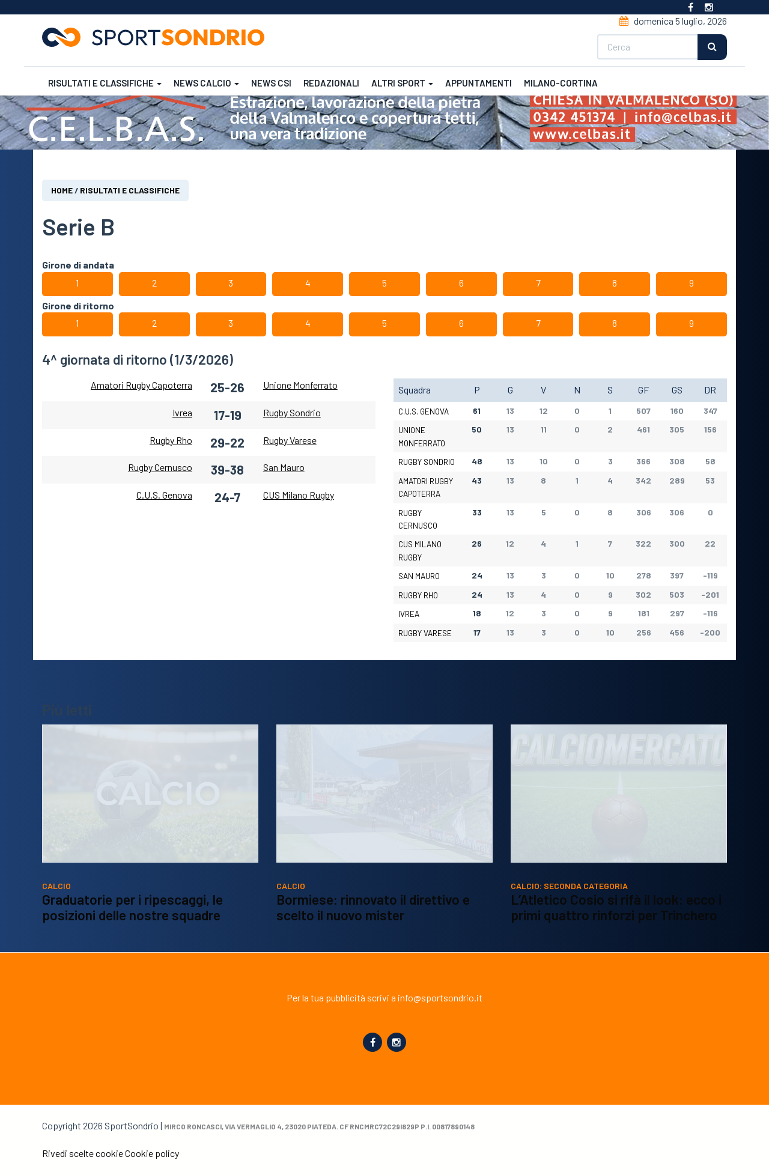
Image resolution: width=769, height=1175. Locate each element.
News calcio (206, 82)
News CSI (271, 82)
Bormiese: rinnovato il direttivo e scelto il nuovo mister (373, 924)
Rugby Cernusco (160, 467)
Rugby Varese (290, 440)
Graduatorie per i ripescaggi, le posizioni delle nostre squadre (132, 924)
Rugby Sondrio (292, 412)
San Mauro (284, 467)
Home (62, 190)
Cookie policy (152, 1153)
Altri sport (402, 82)
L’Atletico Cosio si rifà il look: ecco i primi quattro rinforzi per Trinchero (616, 924)
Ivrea (182, 412)
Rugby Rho (171, 440)
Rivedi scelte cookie (82, 1153)
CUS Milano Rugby (298, 494)
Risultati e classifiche (105, 82)
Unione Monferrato (300, 384)
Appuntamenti (478, 82)
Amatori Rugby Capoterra (141, 384)
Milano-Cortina (561, 82)
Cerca (712, 47)
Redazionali (331, 82)
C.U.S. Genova (164, 494)
